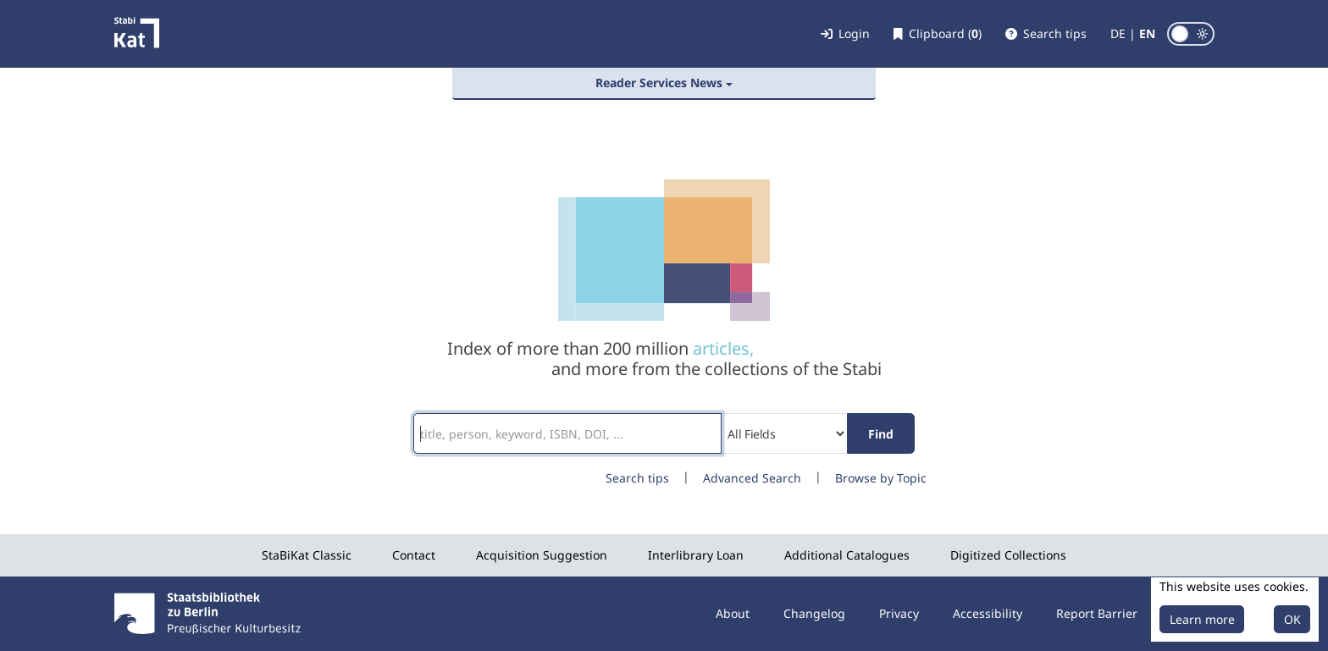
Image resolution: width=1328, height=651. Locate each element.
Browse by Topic (881, 478)
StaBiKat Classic (306, 555)
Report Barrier (1096, 613)
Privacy (899, 613)
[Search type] (785, 433)
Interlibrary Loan (696, 555)
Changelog (814, 613)
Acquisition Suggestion (541, 555)
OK (1292, 619)
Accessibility (987, 613)
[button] (1045, 34)
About (733, 613)
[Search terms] (567, 433)
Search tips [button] (637, 478)
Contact (413, 555)
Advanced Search (752, 478)
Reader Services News (658, 82)
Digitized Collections (1008, 555)
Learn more (1202, 619)
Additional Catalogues (847, 555)
